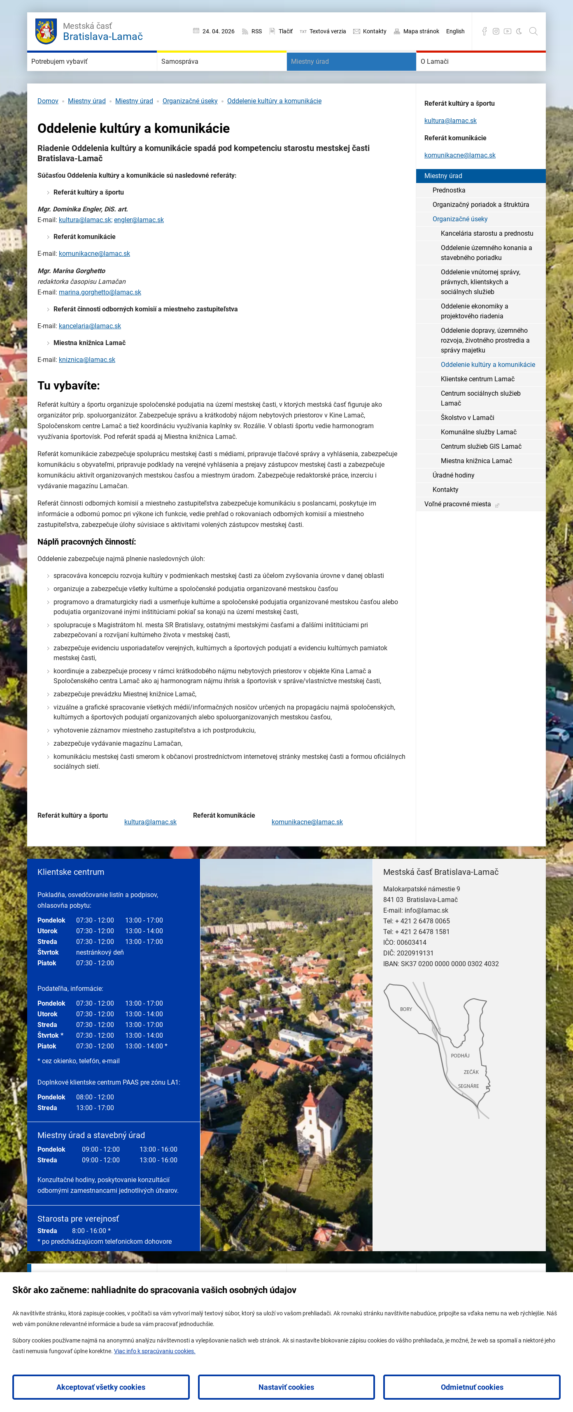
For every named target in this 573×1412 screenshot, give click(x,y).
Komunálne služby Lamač (479, 457)
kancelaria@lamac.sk (90, 351)
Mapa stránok (421, 31)
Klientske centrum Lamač (478, 404)
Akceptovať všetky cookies (100, 1387)
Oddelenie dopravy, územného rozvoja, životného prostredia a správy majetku (485, 365)
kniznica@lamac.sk (87, 384)
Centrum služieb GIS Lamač (481, 471)
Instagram (496, 31)
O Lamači (446, 74)
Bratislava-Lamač (103, 30)
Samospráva (192, 74)
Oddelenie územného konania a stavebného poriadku (486, 277)
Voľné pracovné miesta (457, 529)
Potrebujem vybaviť (77, 74)
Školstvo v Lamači (467, 442)
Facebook (484, 31)
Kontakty (375, 31)
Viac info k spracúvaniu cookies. (155, 1351)
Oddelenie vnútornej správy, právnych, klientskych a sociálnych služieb (480, 306)
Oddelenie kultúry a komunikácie (274, 126)
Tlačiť (286, 31)
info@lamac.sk (426, 935)
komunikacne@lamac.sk (94, 278)
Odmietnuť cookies (472, 1387)
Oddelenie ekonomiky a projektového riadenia (474, 336)
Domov (47, 126)
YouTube (507, 31)
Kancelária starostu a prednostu (487, 258)
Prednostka (449, 215)
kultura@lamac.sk (150, 847)
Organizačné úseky (190, 126)
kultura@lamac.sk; (85, 244)
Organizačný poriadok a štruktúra (481, 229)
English (455, 31)
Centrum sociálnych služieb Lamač (481, 423)
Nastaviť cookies (286, 1387)
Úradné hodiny (454, 500)
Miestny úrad (323, 74)
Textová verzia (328, 31)
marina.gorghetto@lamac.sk (100, 317)
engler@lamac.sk (139, 244)
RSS (257, 31)
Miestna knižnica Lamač (476, 485)
